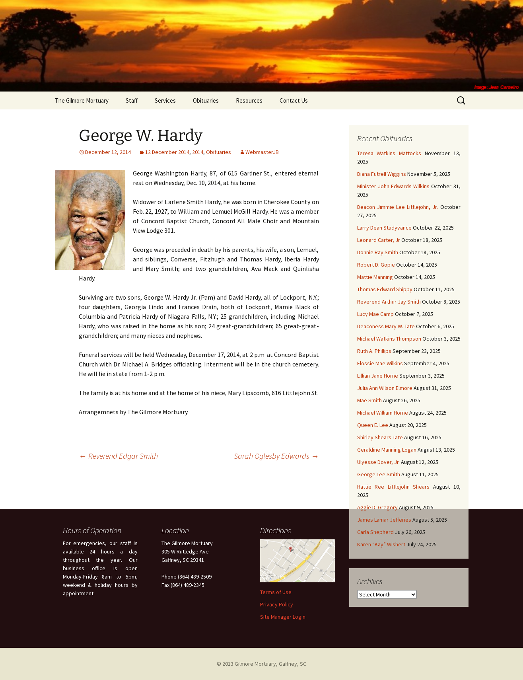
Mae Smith (369, 400)
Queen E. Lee (372, 425)
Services (165, 100)
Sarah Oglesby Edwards (276, 456)
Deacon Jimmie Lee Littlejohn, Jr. (397, 206)
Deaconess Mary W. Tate (386, 326)
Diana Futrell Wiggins (381, 173)
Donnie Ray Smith (377, 252)
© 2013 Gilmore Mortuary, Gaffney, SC (261, 663)
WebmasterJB (262, 152)
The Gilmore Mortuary (82, 100)
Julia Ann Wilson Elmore (384, 388)
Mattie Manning (375, 277)
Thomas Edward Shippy (384, 289)
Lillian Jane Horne (377, 375)
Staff (132, 100)
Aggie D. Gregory (377, 507)
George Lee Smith (378, 474)
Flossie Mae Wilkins (380, 363)
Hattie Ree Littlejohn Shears (393, 486)
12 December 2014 (167, 152)
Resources (249, 100)
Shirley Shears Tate (380, 437)
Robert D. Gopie (376, 264)
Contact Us (294, 100)
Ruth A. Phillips (374, 351)
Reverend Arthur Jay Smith (389, 301)
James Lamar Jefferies (384, 519)
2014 (197, 152)
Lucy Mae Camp (375, 314)
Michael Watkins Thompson (389, 338)
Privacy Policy (276, 604)
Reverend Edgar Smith (118, 456)
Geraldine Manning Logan (386, 449)
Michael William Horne (382, 412)
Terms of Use (276, 592)
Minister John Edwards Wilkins (393, 186)
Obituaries (206, 100)
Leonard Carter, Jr (378, 240)
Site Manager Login (282, 616)
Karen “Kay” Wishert (381, 544)
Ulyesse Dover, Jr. (378, 462)
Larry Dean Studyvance (384, 227)
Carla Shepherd (375, 532)
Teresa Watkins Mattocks (389, 153)
